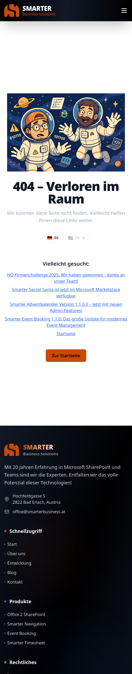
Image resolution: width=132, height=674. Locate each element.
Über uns (15, 554)
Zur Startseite (66, 356)
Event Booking (20, 633)
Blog (10, 572)
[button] (76, 238)
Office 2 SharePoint (24, 614)
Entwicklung (17, 563)
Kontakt (13, 582)
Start (10, 544)
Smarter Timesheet (24, 643)
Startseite (66, 333)
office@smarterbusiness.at (39, 512)
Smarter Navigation (25, 624)
